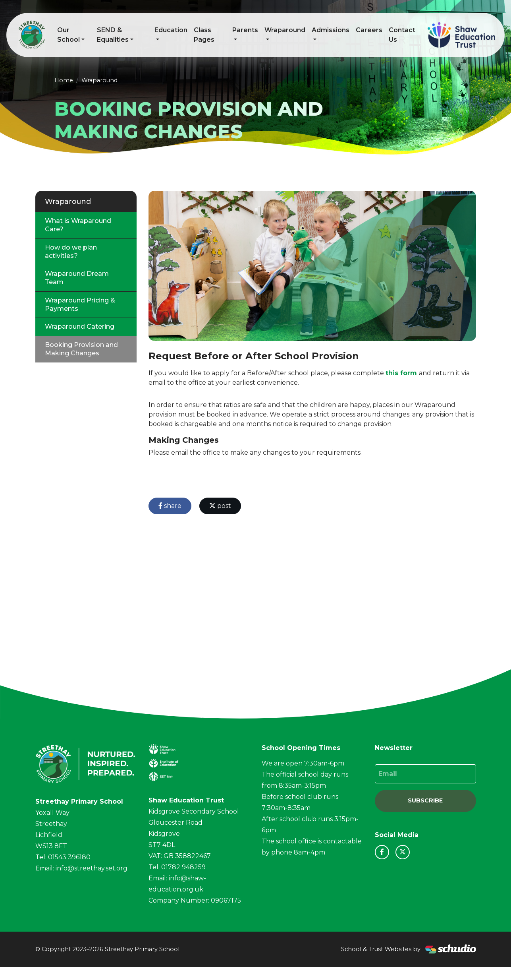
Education (170, 30)
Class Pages (204, 34)
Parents (245, 30)
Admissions (330, 30)
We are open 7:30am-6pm (303, 763)
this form (401, 373)
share (169, 506)
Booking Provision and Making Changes (81, 349)
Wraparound (284, 30)
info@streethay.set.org (91, 868)
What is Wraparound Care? (78, 225)
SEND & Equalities (113, 34)
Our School (68, 34)
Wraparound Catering (79, 326)
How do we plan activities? (71, 252)
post (220, 506)
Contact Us (402, 34)
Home (63, 80)
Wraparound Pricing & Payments (80, 304)
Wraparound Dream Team (77, 278)
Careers (369, 30)
